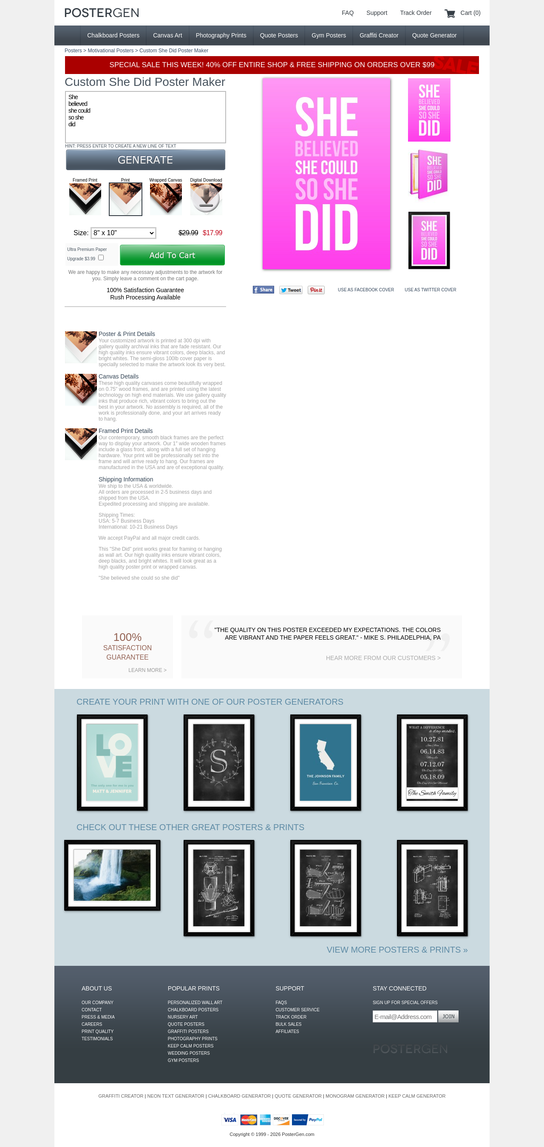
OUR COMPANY (97, 1002)
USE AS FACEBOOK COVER (366, 289)
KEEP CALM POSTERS (191, 1046)
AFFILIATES (287, 1031)
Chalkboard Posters (113, 35)
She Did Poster (176, 51)
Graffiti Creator (379, 35)
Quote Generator (434, 35)
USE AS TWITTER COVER (430, 289)
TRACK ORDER (290, 1017)
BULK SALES (288, 1024)
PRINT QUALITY (97, 1031)
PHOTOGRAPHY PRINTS (193, 1038)
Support (376, 12)
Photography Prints (221, 35)
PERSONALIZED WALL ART (195, 1002)
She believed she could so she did (145, 117)
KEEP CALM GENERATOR (416, 1096)
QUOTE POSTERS (186, 1024)
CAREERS (92, 1024)
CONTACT (92, 1010)
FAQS (281, 1002)
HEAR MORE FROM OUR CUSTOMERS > (383, 658)
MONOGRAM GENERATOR (355, 1096)
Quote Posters (279, 35)
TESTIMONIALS (97, 1038)
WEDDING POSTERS (189, 1053)
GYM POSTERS (183, 1060)
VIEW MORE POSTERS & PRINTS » (397, 949)
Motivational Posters (110, 51)
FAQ (348, 12)
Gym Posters (329, 35)
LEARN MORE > (147, 670)
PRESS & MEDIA (98, 1017)
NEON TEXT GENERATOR (175, 1096)
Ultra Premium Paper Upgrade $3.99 (87, 254)
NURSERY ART (183, 1017)
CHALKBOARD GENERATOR (239, 1096)
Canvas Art (167, 35)
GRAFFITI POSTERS (188, 1031)
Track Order (415, 12)
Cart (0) (471, 12)
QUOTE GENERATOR (298, 1096)
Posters (73, 51)
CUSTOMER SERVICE (297, 1010)
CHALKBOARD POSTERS (193, 1010)
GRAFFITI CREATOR (121, 1096)
